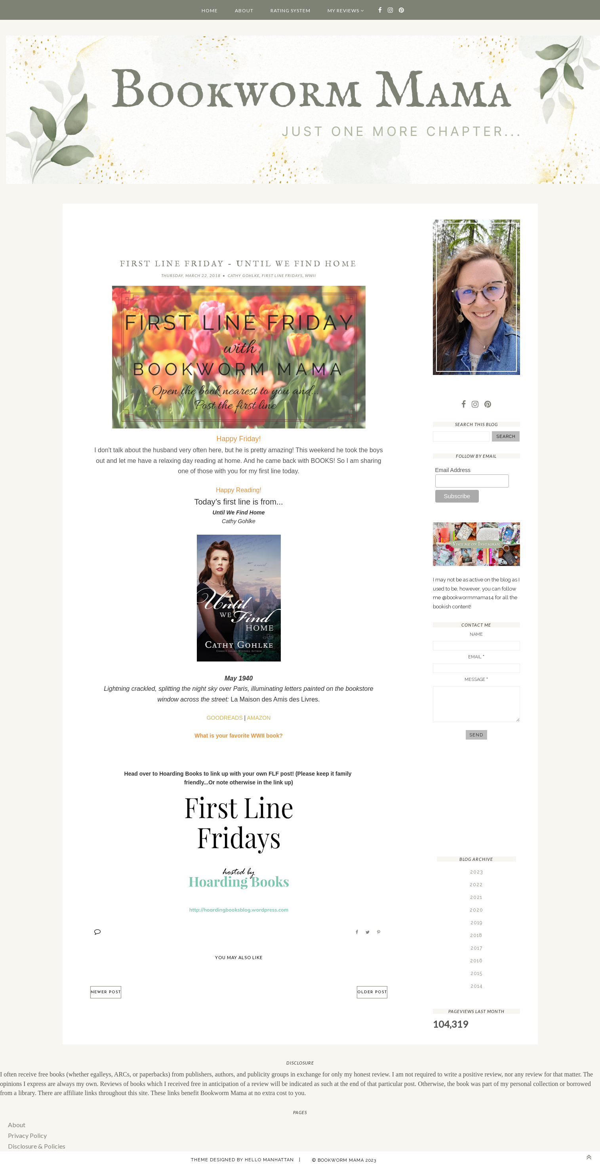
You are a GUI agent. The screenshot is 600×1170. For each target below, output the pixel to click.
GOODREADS (225, 718)
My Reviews (343, 10)
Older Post (372, 992)
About (244, 10)
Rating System (290, 10)
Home (210, 10)
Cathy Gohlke (243, 275)
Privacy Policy (27, 1135)
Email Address (452, 470)
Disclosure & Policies (36, 1146)
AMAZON (258, 718)
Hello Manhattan (269, 1159)
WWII (310, 275)
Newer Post (106, 992)
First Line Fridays (282, 275)
